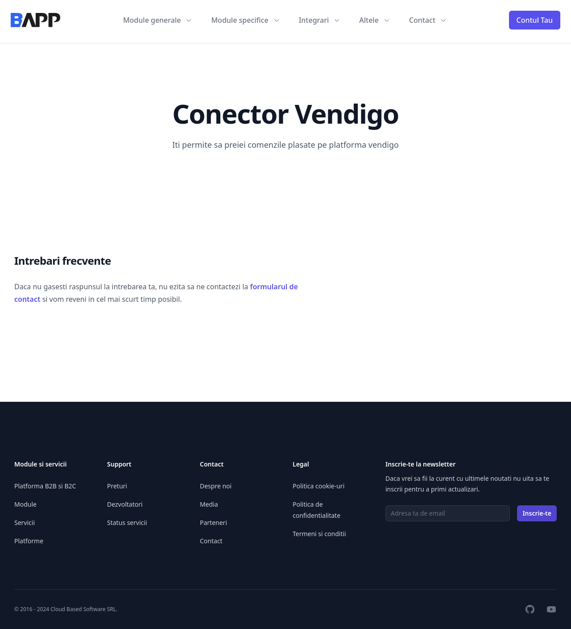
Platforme (28, 541)
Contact (211, 541)
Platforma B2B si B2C (45, 486)
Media (209, 504)
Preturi (117, 486)
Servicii (24, 522)
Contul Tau (535, 20)
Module (25, 504)
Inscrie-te (536, 513)
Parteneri (213, 522)
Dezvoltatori (125, 504)
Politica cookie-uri (318, 486)
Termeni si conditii (319, 533)
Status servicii (127, 522)
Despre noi (216, 486)
